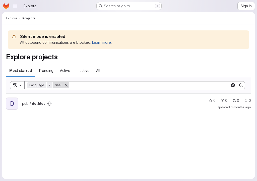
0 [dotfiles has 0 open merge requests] (235, 100)
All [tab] (98, 70)
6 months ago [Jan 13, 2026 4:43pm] (241, 107)
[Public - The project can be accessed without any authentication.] (49, 104)
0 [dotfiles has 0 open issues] (247, 100)
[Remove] (66, 85)
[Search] (149, 85)
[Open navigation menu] (15, 6)
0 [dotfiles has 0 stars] (212, 100)
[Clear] (233, 85)
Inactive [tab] (83, 70)
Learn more (101, 42)
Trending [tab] (45, 70)
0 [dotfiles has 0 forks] (224, 100)
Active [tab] (65, 70)
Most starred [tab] (20, 70)
